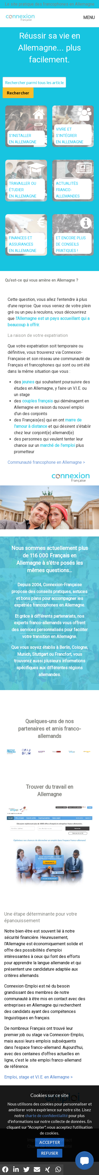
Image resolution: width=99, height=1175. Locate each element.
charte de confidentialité (46, 1115)
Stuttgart (40, 654)
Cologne (79, 647)
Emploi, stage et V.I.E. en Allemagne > (38, 1077)
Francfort (63, 654)
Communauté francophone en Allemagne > (46, 462)
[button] (84, 1160)
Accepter (49, 1142)
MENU (89, 17)
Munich (23, 654)
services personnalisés (41, 629)
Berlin (64, 647)
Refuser (49, 1153)
